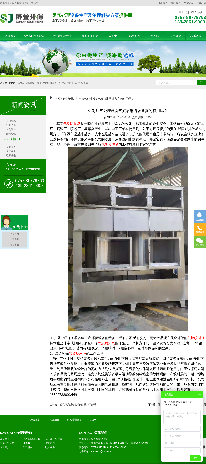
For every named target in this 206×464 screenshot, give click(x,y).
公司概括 (12, 139)
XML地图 (162, 3)
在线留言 (188, 3)
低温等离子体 (81, 83)
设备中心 (27, 443)
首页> (58, 98)
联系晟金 (10, 155)
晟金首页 (5, 439)
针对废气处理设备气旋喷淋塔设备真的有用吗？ (105, 98)
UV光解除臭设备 (31, 439)
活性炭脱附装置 (53, 439)
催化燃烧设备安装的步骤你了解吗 (78, 404)
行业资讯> (69, 98)
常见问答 (10, 129)
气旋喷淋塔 (109, 144)
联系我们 (201, 3)
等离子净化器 (7, 443)
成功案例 (50, 443)
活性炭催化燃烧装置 (28, 83)
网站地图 (175, 3)
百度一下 (94, 419)
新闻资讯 (10, 133)
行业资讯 (10, 125)
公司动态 (10, 120)
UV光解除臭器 (49, 83)
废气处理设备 (74, 419)
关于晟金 (10, 151)
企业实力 (10, 147)
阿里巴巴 (54, 419)
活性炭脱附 (65, 83)
